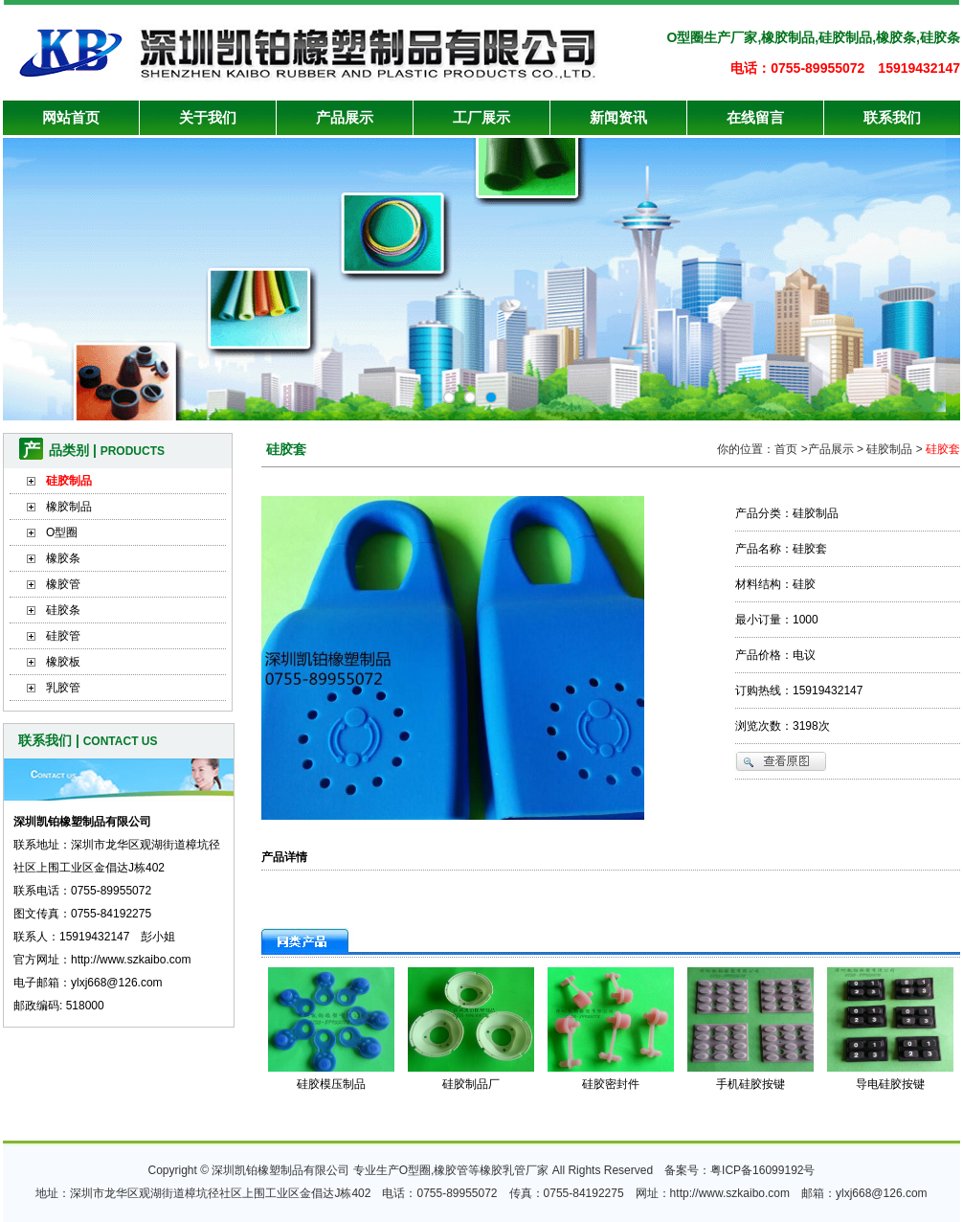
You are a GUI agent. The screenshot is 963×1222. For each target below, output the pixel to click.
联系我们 (892, 117)
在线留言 (755, 117)
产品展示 (344, 117)
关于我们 (207, 117)
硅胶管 (63, 636)
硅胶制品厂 (471, 1084)
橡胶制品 (69, 506)
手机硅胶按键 (750, 1084)
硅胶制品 (69, 480)
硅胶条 (63, 610)
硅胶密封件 (610, 1084)
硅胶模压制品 (331, 1084)
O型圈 (62, 532)
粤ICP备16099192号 (762, 1170)
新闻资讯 (618, 117)
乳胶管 (63, 687)
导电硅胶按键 (890, 1084)
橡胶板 (63, 661)
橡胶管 (63, 584)
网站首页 (71, 117)
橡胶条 (63, 558)
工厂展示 (481, 117)
